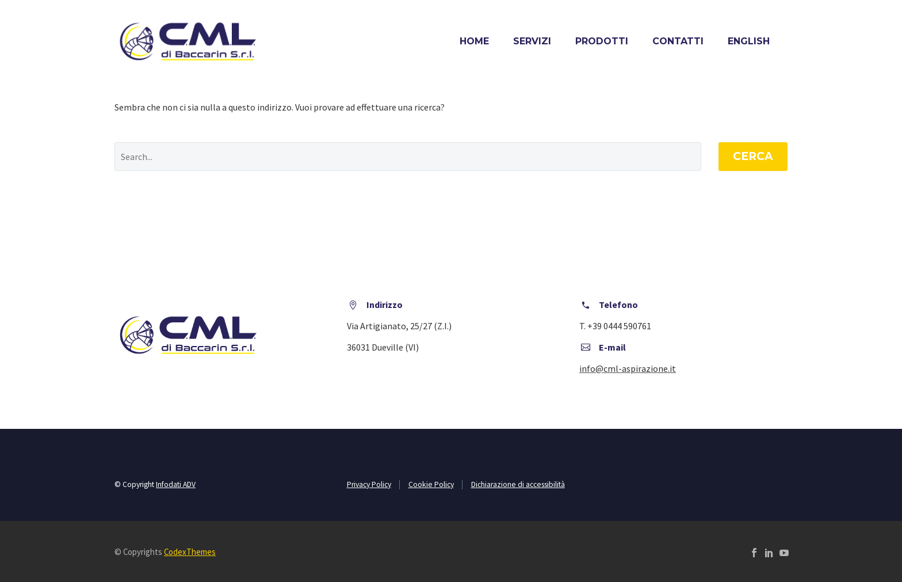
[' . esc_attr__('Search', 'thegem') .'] (407, 156)
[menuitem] (748, 41)
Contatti (678, 41)
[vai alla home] (187, 41)
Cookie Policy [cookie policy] (431, 484)
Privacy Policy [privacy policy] (369, 484)
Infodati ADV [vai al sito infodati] (176, 484)
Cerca (753, 156)
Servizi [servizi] (532, 41)
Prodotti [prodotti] (601, 41)
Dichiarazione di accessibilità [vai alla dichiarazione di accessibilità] (518, 484)
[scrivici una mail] (627, 368)
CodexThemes (190, 551)
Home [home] (474, 41)
